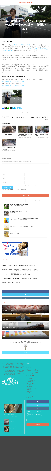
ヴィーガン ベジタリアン (31, 372)
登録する (26, 353)
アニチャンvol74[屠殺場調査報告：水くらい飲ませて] (16, 274)
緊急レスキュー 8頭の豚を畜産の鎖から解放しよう (19, 204)
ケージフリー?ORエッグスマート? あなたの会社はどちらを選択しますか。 (24, 218)
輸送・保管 (28, 396)
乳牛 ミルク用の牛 (30, 380)
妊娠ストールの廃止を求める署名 (21, 45)
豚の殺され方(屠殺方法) (14, 420)
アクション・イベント (30, 369)
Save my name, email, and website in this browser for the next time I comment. (19, 185)
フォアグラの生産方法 (14, 426)
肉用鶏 (32, 226)
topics (11, 205)
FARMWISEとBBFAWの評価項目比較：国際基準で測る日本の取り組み (20, 270)
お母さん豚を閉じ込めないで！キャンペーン (18, 211)
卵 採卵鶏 (25, 219)
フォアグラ (28, 378)
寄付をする (26, 195)
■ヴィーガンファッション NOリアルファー (35, 413)
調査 (27, 392)
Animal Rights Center (22, 137)
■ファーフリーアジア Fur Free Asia (33, 414)
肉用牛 (27, 389)
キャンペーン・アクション (12, 112)
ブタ (19, 112)
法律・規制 (28, 386)
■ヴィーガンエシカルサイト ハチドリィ (34, 415)
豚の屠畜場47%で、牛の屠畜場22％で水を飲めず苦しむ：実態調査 (19, 278)
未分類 (27, 384)
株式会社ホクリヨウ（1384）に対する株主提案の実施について (18, 266)
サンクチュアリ (19, 205)
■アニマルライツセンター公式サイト (34, 411)
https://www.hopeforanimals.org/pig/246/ (13, 81)
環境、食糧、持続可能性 (31, 388)
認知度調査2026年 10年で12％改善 (11, 282)
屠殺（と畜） (29, 226)
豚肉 (28, 112)
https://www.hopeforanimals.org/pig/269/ (13, 85)
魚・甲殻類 (28, 397)
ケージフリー (29, 375)
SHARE (18, 108)
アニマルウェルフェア (16, 219)
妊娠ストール (24, 112)
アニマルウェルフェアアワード (16, 225)
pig (5, 112)
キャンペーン (15, 205)
